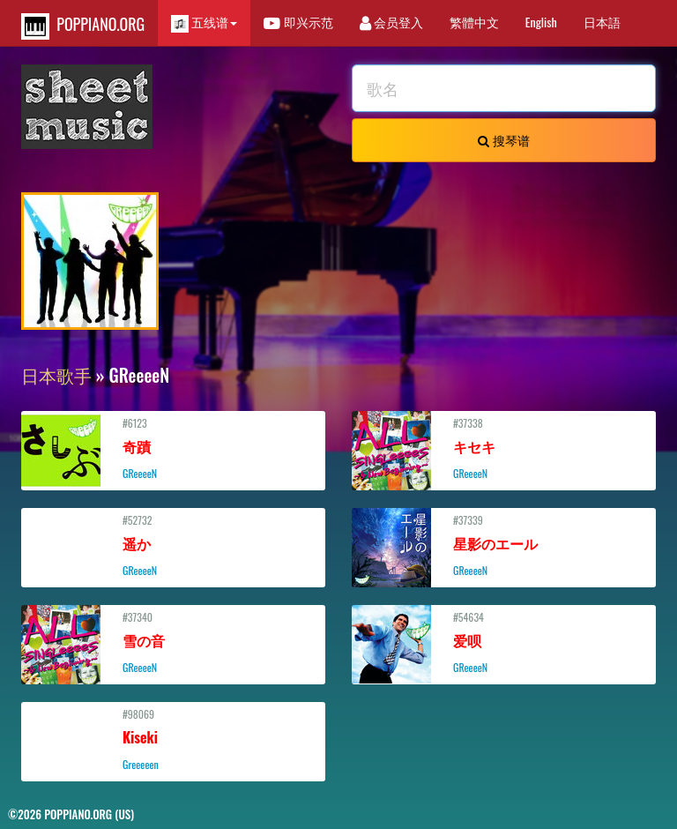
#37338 (503, 448)
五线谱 (204, 22)
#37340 (173, 642)
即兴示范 (298, 21)
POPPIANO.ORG (83, 26)
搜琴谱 (503, 140)
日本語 (602, 21)
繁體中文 (474, 21)
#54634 (503, 642)
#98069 (173, 739)
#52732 (173, 545)
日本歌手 (56, 375)
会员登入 (391, 21)
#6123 (173, 448)
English (541, 21)
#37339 (503, 545)
